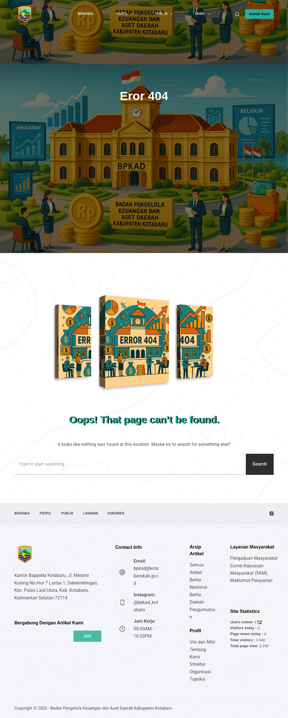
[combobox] (129, 464)
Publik (165, 14)
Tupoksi (197, 679)
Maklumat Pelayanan (251, 580)
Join (87, 635)
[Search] (237, 14)
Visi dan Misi (202, 642)
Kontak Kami (259, 14)
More (203, 14)
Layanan (90, 513)
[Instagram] (271, 513)
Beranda (85, 14)
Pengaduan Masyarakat (254, 558)
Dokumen (116, 513)
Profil (125, 14)
